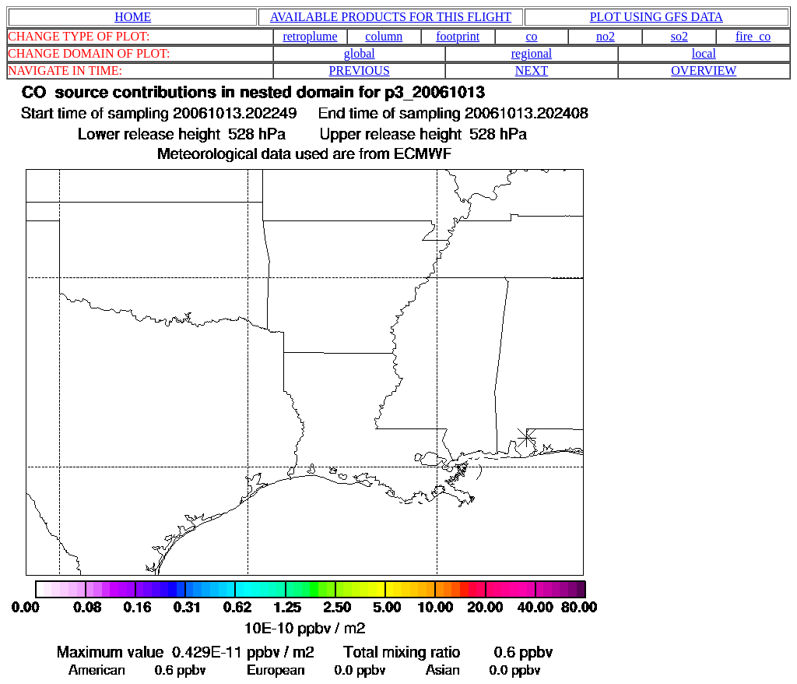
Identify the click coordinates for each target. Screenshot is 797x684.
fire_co (753, 36)
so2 (679, 36)
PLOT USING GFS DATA (656, 16)
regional (531, 53)
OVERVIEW (703, 70)
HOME (132, 16)
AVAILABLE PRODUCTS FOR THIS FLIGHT (390, 16)
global (359, 53)
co (532, 36)
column (383, 36)
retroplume (310, 36)
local (704, 53)
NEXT (532, 70)
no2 (605, 36)
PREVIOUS (359, 70)
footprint (457, 36)
